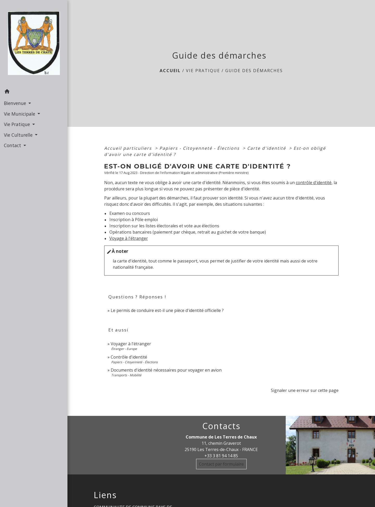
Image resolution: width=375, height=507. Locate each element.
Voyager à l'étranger (131, 344)
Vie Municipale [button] (20, 114)
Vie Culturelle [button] (19, 135)
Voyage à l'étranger (128, 238)
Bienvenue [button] (15, 103)
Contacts (221, 426)
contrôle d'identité (314, 182)
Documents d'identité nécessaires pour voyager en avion (166, 370)
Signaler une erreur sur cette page (305, 390)
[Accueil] (34, 43)
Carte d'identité (267, 148)
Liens (105, 495)
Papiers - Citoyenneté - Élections (200, 148)
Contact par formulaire (221, 464)
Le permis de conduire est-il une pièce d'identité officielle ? (167, 310)
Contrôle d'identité (129, 357)
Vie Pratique (203, 70)
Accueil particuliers (128, 148)
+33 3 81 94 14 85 (221, 456)
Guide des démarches (254, 70)
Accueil (170, 70)
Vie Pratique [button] (17, 124)
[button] (34, 92)
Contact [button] (13, 145)
